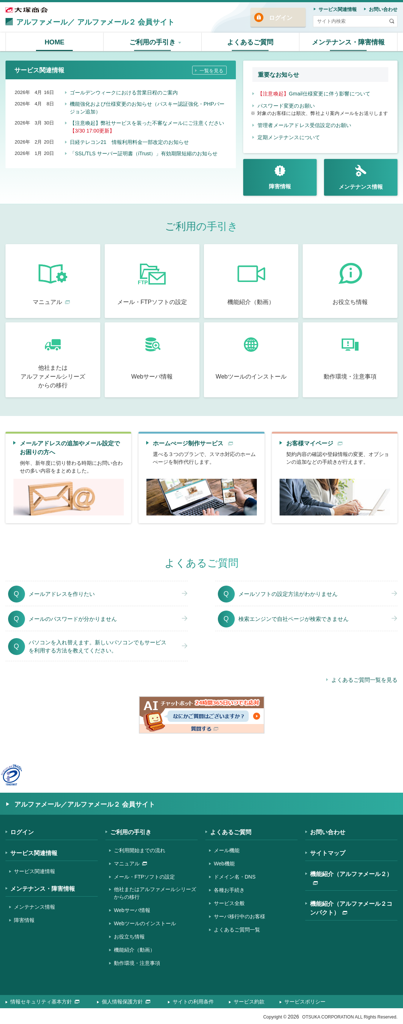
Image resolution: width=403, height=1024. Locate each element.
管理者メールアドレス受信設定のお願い (305, 125)
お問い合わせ (327, 832)
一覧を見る (211, 70)
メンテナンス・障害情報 (42, 889)
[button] (153, 42)
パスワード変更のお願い (286, 106)
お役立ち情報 (129, 937)
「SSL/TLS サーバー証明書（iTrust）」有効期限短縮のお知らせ (143, 153)
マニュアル (130, 863)
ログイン (280, 18)
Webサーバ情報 (132, 910)
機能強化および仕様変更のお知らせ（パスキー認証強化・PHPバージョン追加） (147, 108)
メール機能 (227, 850)
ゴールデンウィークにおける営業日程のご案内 (124, 92)
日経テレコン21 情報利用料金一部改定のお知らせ (129, 142)
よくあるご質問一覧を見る (364, 680)
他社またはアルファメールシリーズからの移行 (155, 893)
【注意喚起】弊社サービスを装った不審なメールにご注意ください (147, 127)
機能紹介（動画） (134, 950)
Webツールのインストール (145, 923)
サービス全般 (229, 903)
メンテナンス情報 (34, 907)
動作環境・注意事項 (137, 963)
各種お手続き (229, 890)
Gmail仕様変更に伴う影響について (314, 94)
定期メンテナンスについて (289, 137)
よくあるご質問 (230, 832)
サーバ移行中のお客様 (239, 916)
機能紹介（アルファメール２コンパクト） (351, 908)
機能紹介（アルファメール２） (351, 878)
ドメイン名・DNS (235, 877)
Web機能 (224, 863)
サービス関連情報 (33, 853)
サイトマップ (327, 853)
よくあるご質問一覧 (237, 930)
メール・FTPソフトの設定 (144, 877)
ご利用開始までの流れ (139, 850)
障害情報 (24, 920)
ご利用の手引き (130, 832)
